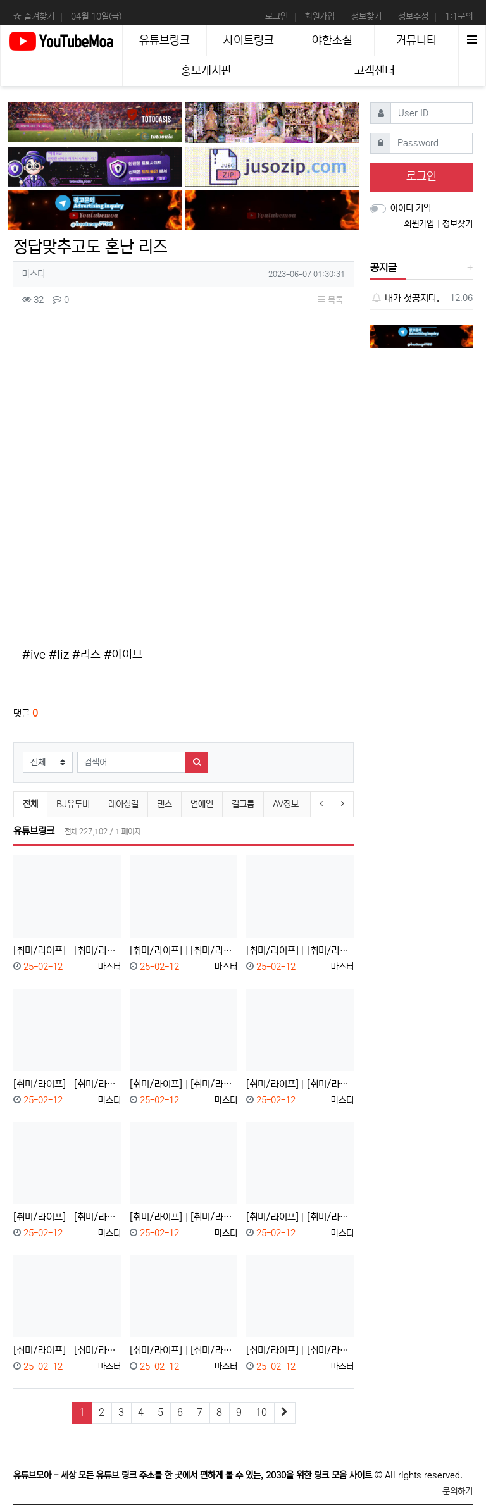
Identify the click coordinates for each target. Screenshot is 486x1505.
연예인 (201, 804)
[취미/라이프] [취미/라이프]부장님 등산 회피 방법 (67, 1350)
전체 (30, 804)
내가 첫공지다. (404, 298)
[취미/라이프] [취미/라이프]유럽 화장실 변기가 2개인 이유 (67, 1216)
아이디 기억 (410, 208)
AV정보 (286, 804)
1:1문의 (459, 16)
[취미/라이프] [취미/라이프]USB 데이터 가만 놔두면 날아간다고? (300, 950)
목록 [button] (330, 300)
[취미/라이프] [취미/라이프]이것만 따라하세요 (183, 1350)
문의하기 (457, 1491)
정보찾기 (366, 16)
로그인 (276, 16)
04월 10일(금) (96, 16)
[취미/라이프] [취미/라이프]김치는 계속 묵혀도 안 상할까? (300, 1350)
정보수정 (413, 16)
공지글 (383, 267)
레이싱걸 (123, 804)
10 (261, 1412)
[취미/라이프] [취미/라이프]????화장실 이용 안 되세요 (300, 1216)
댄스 (164, 804)
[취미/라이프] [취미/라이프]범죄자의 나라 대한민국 (183, 1216)
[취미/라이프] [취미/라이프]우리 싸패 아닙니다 (300, 1084)
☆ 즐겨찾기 (33, 16)
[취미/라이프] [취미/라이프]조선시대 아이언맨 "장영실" (67, 1084)
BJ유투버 (73, 804)
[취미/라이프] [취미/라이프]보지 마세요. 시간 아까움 (183, 950)
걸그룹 (243, 804)
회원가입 (319, 16)
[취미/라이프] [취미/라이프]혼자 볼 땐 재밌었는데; (183, 1084)
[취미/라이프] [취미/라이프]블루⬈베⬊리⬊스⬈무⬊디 (67, 950)
